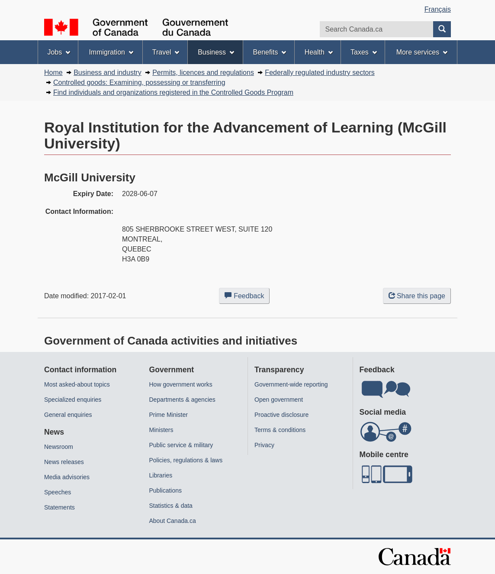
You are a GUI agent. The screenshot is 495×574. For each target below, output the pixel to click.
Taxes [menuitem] (363, 52)
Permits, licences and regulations (203, 72)
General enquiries (68, 414)
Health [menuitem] (319, 52)
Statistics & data (171, 505)
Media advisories (67, 477)
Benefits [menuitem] (269, 52)
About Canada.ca (172, 520)
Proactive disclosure (281, 414)
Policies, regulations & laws (186, 460)
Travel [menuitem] (166, 52)
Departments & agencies (182, 399)
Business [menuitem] (216, 52)
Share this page (417, 296)
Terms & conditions (279, 429)
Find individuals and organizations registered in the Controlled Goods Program (173, 92)
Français (437, 9)
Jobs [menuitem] (58, 52)
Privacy (264, 445)
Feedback (247, 297)
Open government (278, 399)
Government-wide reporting (291, 384)
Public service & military (181, 445)
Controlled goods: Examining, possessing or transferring (139, 82)
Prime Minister (168, 414)
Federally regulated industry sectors (319, 72)
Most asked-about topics (77, 384)
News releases (64, 461)
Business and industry (107, 72)
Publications (165, 490)
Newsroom (58, 446)
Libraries (161, 475)
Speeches (57, 492)
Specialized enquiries (72, 399)
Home (53, 72)
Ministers (161, 429)
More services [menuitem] (421, 52)
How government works (180, 384)
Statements (59, 507)
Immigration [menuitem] (111, 52)
